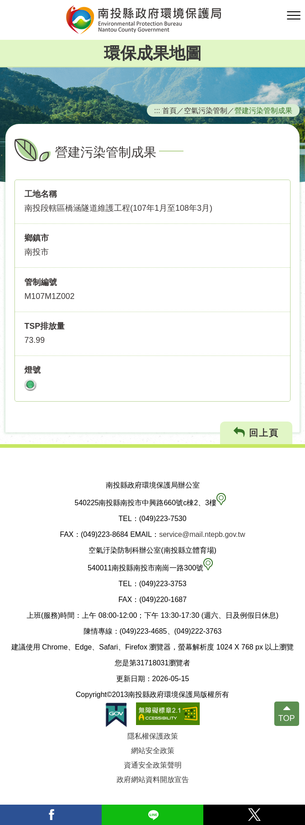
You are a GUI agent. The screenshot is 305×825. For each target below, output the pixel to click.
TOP (286, 718)
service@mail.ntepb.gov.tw (202, 534)
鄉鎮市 (36, 237)
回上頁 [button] (256, 432)
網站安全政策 (152, 750)
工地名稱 (40, 194)
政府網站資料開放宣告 (153, 779)
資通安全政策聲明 (153, 765)
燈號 (32, 370)
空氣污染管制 (205, 110)
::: (157, 110)
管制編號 (40, 282)
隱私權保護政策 (152, 736)
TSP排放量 (44, 326)
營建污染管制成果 (263, 110)
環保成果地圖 (153, 53)
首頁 (169, 110)
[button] (293, 15)
